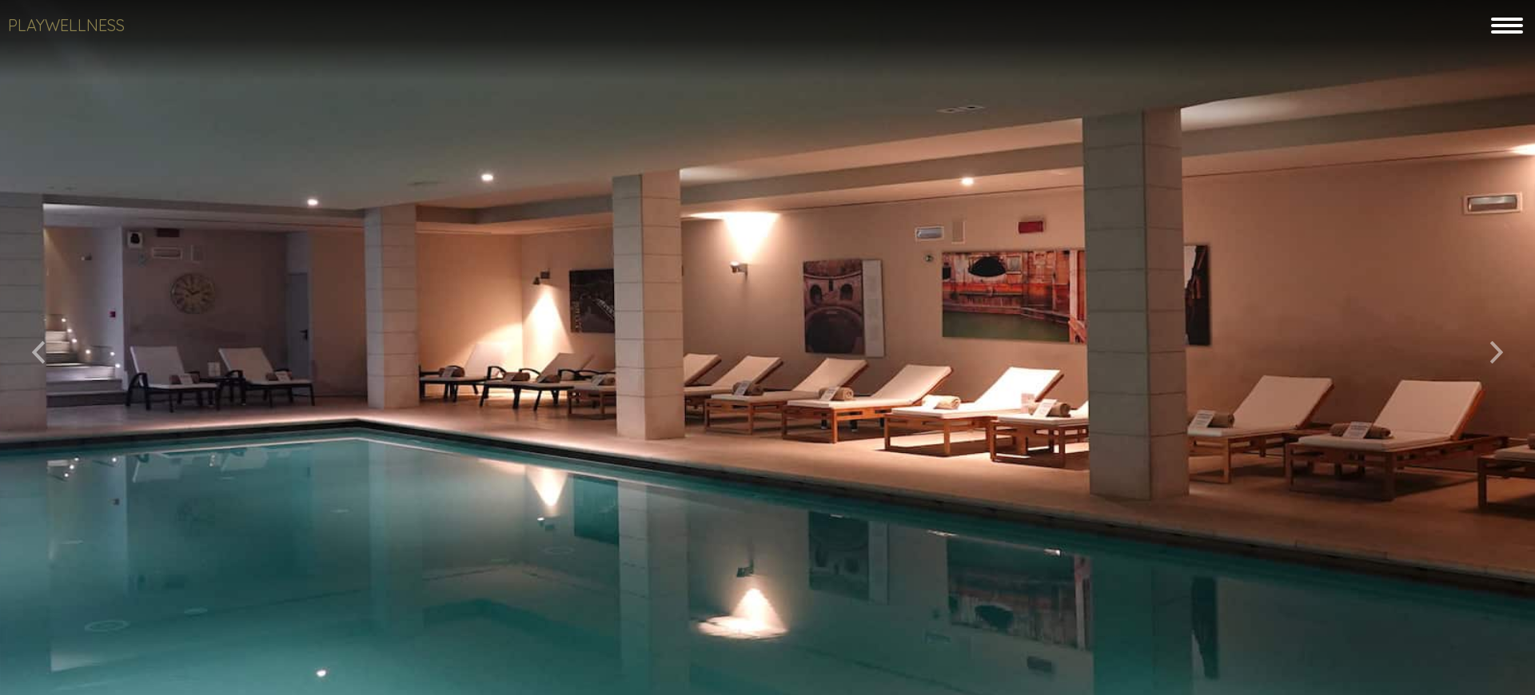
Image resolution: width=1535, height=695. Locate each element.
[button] (38, 347)
